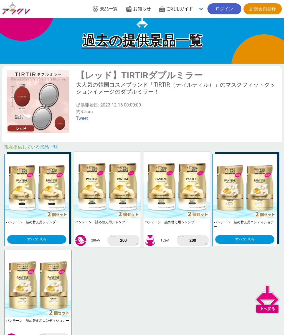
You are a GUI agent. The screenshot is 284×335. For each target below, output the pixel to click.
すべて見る (37, 239)
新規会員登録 (262, 8)
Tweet (82, 118)
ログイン (224, 8)
